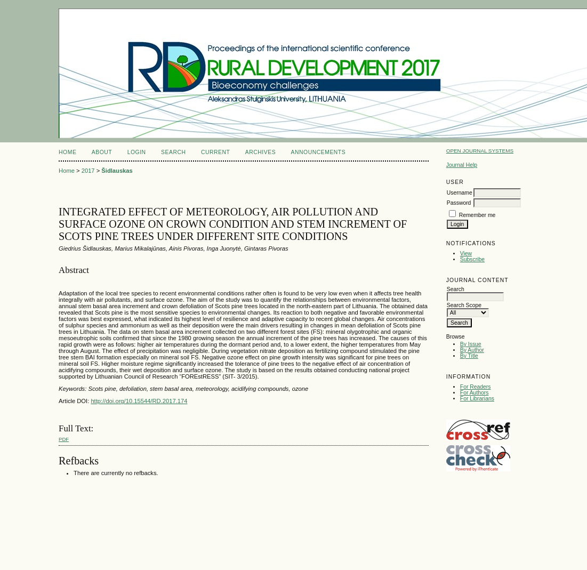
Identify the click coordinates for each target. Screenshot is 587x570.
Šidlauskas (116, 170)
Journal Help (461, 165)
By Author (472, 350)
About (102, 152)
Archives (260, 152)
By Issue (470, 344)
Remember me (477, 215)
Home (67, 152)
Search (173, 152)
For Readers (475, 387)
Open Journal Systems (479, 151)
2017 (88, 170)
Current (215, 152)
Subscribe (472, 259)
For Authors (474, 393)
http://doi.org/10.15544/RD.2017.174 (139, 401)
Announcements (318, 152)
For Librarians (477, 399)
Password (459, 203)
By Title (469, 356)
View (466, 253)
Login (136, 152)
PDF (64, 439)
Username (459, 193)
